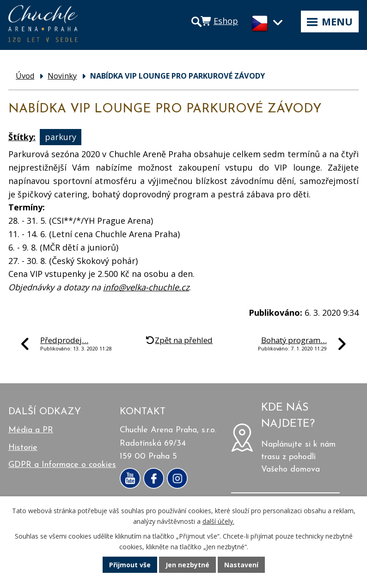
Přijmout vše (130, 564)
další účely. (218, 521)
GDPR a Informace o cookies (62, 464)
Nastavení (241, 564)
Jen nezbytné (187, 564)
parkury (60, 136)
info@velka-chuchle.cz (146, 287)
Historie (22, 447)
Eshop (226, 20)
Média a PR (30, 430)
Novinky (62, 76)
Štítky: (22, 136)
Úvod (25, 76)
